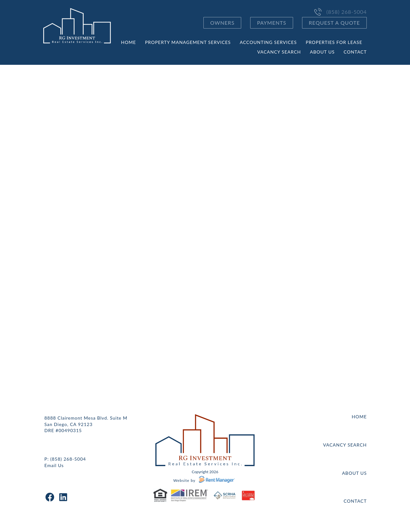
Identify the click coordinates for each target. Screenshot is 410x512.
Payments (271, 23)
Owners (222, 23)
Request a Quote (334, 23)
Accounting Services (268, 42)
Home (128, 42)
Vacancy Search (279, 52)
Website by (205, 480)
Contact (355, 52)
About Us (322, 52)
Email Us (54, 465)
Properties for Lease (334, 42)
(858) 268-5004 (346, 12)
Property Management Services (188, 42)
